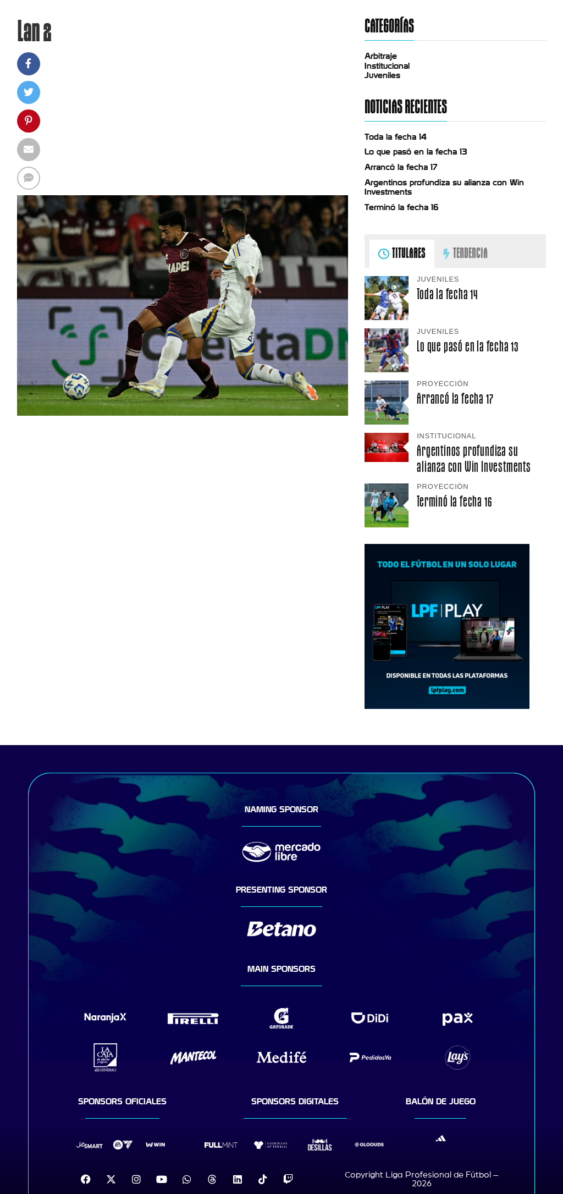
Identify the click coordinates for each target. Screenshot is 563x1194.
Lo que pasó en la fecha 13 (416, 151)
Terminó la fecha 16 (402, 207)
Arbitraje (381, 56)
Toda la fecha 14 (396, 137)
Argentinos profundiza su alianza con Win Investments (474, 458)
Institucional (387, 66)
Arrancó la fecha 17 (401, 167)
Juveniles (382, 75)
